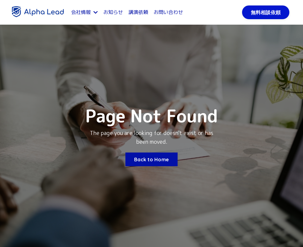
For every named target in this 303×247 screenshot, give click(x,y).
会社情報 (84, 12)
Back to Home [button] (151, 159)
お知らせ (113, 12)
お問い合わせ (168, 12)
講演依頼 (138, 12)
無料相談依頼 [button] (266, 12)
